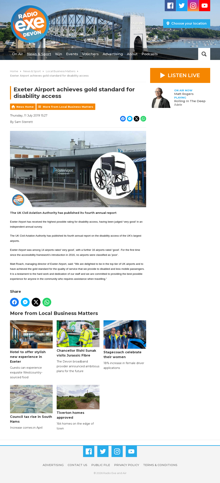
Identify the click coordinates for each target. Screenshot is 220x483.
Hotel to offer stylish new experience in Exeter (31, 341)
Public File (100, 465)
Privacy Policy (126, 465)
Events (72, 54)
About (132, 54)
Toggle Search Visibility (204, 54)
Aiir (125, 473)
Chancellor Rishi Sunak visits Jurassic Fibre (78, 338)
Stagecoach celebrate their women (124, 339)
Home (14, 71)
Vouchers (90, 54)
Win (58, 54)
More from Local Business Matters (68, 106)
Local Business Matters (60, 71)
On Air (17, 54)
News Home (25, 106)
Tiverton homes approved (78, 402)
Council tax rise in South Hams (31, 404)
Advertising (113, 54)
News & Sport (39, 54)
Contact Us (77, 465)
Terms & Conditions (160, 465)
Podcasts (150, 54)
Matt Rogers (184, 94)
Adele (178, 105)
